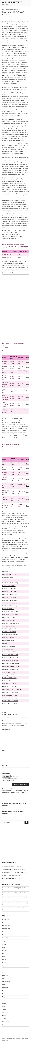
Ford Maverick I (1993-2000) (10, 652)
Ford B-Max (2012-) (7, 571)
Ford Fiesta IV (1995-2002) (9, 600)
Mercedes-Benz (6, 981)
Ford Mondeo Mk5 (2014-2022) (10, 669)
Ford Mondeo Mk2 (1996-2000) (10, 660)
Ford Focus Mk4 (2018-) (8, 620)
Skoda (4, 1009)
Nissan (4, 990)
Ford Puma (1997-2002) (8, 672)
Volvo (3, 1025)
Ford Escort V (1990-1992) (9, 588)
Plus (27, 362)
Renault (4, 1003)
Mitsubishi (5, 987)
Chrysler (4, 941)
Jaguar (4, 966)
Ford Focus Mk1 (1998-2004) (10, 611)
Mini (3, 984)
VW (3, 1028)
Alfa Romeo (5, 919)
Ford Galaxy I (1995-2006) (9, 629)
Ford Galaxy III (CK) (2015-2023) (10, 634)
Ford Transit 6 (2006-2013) (9, 698)
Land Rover (5, 975)
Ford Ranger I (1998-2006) (9, 675)
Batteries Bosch (6, 925)
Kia (3, 972)
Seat (3, 1006)
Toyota (4, 1018)
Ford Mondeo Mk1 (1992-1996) (10, 657)
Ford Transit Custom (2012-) (9, 703)
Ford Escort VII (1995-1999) (9, 594)
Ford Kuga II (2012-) (7, 649)
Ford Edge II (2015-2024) (9, 586)
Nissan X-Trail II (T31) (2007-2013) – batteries (14, 872)
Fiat (3, 953)
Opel (3, 993)
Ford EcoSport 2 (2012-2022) (10, 583)
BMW (3, 934)
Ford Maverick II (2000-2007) (10, 655)
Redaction (15, 9)
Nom (4, 750)
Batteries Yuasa (6, 931)
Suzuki (4, 1015)
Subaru (4, 1012)
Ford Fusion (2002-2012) (8, 626)
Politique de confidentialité (8, 1038)
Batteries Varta (6, 928)
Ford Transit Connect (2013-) (10, 701)
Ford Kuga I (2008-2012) (8, 646)
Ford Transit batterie (11, 714)
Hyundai (4, 962)
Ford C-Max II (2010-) (7, 577)
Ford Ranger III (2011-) (8, 680)
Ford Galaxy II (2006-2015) (9, 632)
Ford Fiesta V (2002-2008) (9, 603)
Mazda (4, 978)
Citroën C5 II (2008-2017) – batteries (12, 875)
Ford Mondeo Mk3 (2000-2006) (10, 663)
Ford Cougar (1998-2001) (9, 580)
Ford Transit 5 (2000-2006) (9, 695)
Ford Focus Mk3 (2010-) (8, 617)
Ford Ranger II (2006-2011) (9, 678)
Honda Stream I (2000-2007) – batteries (13, 878)
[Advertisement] (15, 291)
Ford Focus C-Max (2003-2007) (10, 623)
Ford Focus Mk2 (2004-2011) (10, 614)
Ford (5, 712)
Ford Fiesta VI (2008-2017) (9, 606)
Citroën (4, 944)
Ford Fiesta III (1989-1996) (9, 597)
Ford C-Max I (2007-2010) (9, 574)
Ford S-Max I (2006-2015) (9, 683)
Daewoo (4, 950)
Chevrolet (5, 938)
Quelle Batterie (12, 2)
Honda (4, 959)
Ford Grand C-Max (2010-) (9, 637)
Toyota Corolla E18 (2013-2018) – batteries (13, 869)
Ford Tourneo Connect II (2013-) (10, 692)
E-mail (4, 758)
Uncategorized (6, 1021)
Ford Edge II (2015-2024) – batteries (12, 866)
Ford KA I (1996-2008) (8, 640)
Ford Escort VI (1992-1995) (9, 591)
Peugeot (4, 997)
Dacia (3, 947)
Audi (3, 922)
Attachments (6, 773)
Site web (4, 766)
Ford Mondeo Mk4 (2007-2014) (10, 666)
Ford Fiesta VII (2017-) (8, 609)
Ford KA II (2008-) (7, 643)
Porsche (4, 1000)
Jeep (3, 969)
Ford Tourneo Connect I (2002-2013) (12, 689)
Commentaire (6, 729)
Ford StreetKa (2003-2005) (9, 686)
